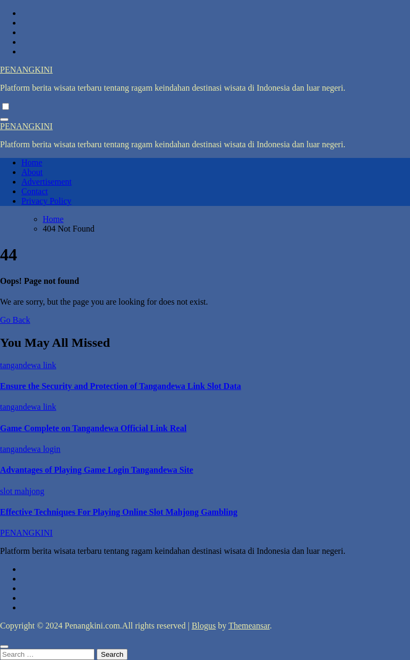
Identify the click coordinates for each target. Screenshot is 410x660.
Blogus (204, 625)
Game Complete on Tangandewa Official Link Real (93, 428)
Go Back (15, 319)
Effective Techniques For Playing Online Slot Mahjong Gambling (119, 511)
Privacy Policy (46, 200)
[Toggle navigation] (4, 119)
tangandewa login (30, 449)
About (32, 172)
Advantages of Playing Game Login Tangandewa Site (96, 469)
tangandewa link (28, 365)
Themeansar (249, 625)
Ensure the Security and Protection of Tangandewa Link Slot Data (120, 386)
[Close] (4, 646)
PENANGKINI (26, 69)
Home (31, 162)
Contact (34, 191)
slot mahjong (22, 491)
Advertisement (46, 181)
